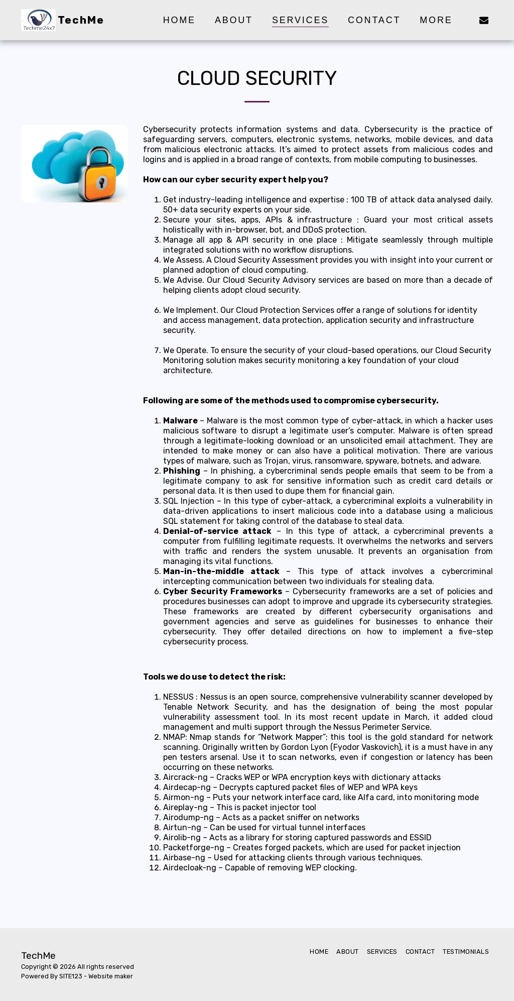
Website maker (110, 976)
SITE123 (70, 976)
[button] (483, 20)
